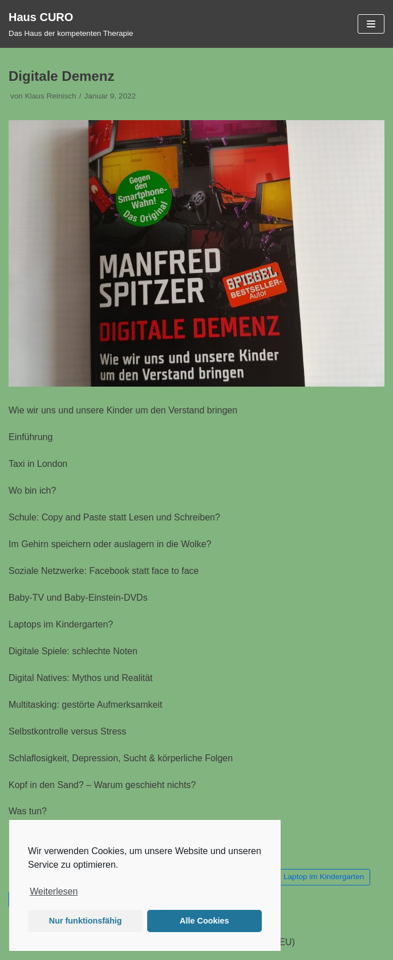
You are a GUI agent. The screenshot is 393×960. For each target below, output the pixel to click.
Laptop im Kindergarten (323, 876)
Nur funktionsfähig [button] (85, 920)
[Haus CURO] (71, 24)
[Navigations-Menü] (371, 24)
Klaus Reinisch (50, 96)
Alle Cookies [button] (204, 920)
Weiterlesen (54, 891)
